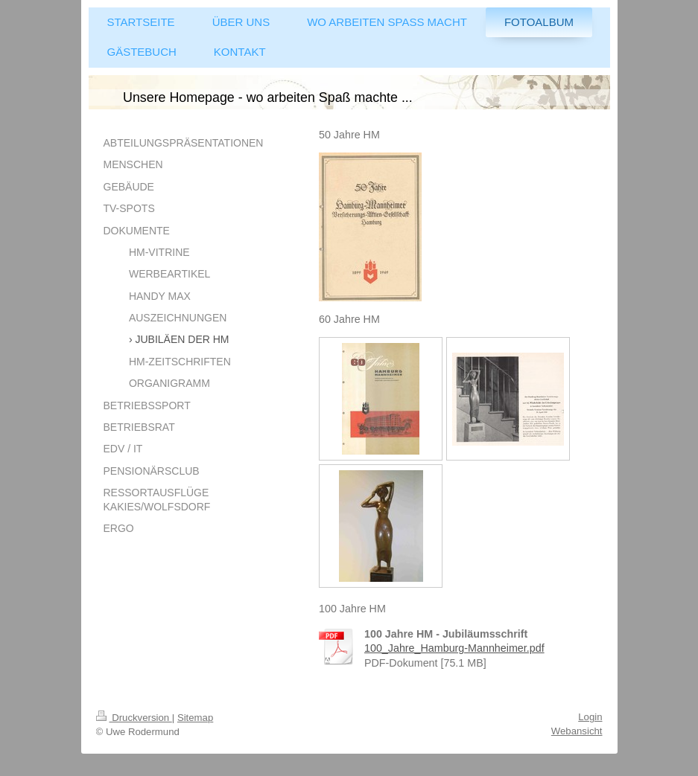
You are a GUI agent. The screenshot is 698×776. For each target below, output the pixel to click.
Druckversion (134, 717)
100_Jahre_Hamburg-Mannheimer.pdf (454, 648)
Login (590, 716)
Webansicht (577, 731)
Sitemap (195, 717)
